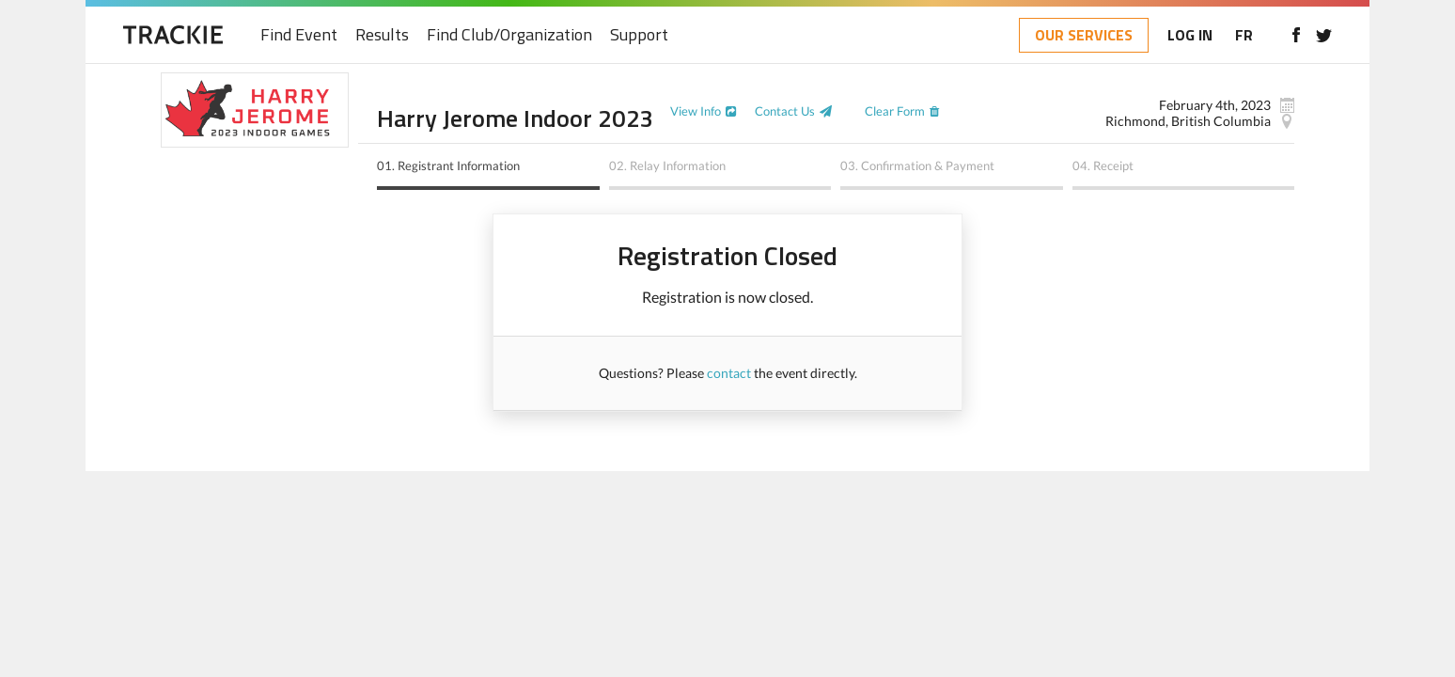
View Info (695, 110)
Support (639, 35)
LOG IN (1189, 35)
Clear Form (895, 110)
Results (382, 35)
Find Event (298, 35)
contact (729, 373)
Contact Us (785, 110)
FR (1244, 35)
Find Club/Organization (509, 35)
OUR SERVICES (1084, 35)
